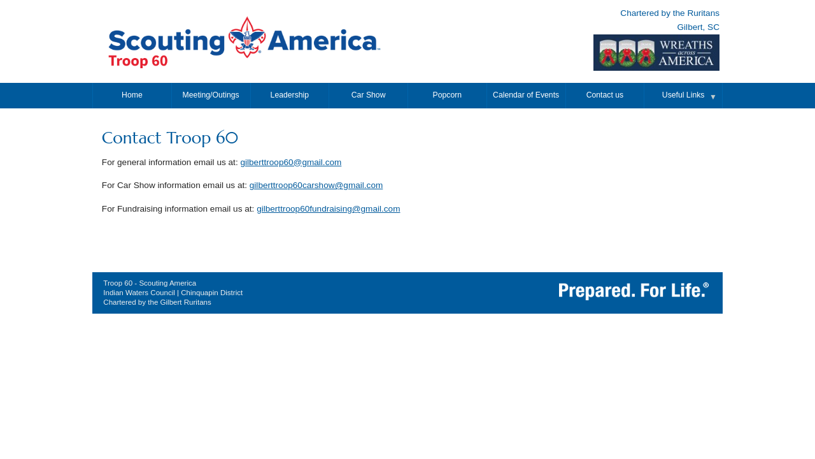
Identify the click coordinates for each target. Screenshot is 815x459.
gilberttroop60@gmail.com (290, 162)
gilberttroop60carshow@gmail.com (316, 185)
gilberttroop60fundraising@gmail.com (328, 209)
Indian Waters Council (139, 292)
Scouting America (167, 283)
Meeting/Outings (211, 95)
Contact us (604, 95)
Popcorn (447, 95)
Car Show (368, 95)
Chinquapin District (212, 292)
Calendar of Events (526, 95)
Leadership (290, 95)
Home (132, 95)
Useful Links (683, 95)
